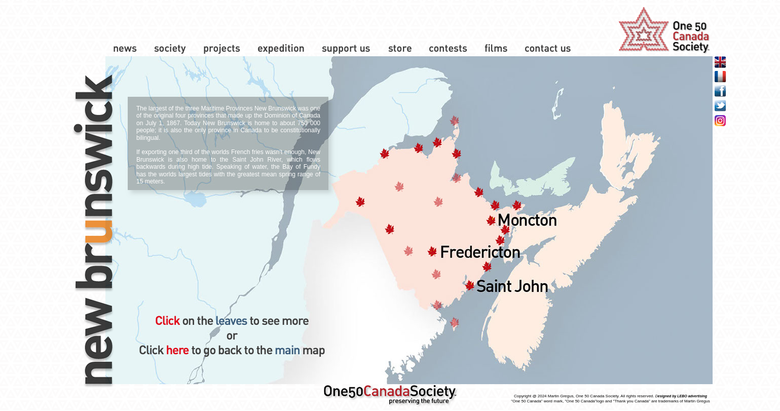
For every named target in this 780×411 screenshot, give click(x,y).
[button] (359, 202)
